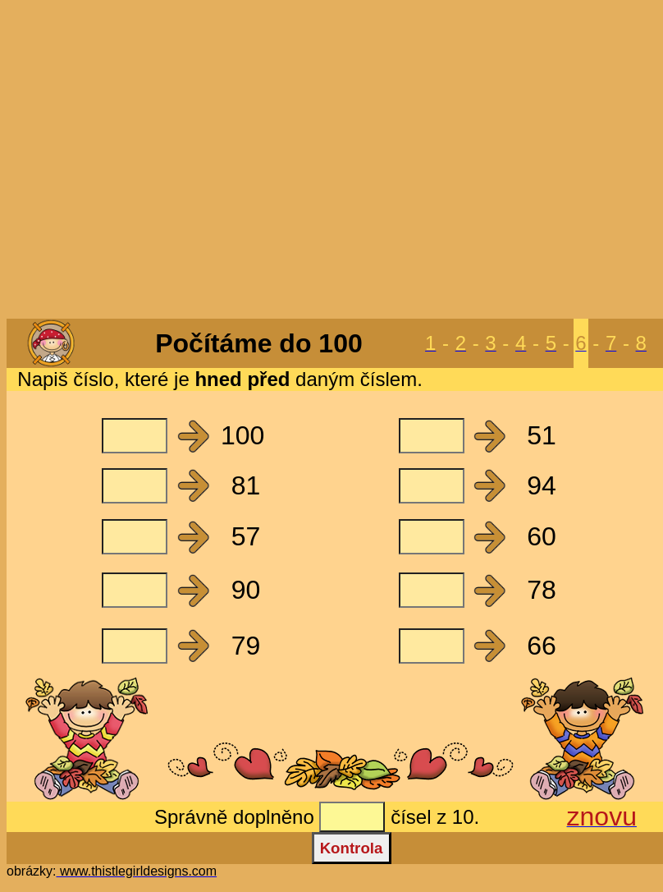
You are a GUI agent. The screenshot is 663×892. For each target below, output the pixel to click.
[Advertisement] (328, 161)
